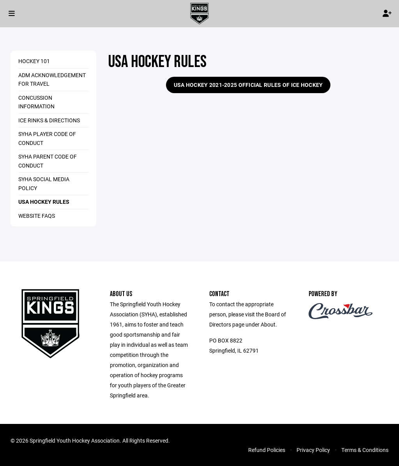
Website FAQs (36, 215)
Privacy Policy (313, 450)
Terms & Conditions (364, 450)
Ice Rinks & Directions (49, 120)
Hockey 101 (34, 61)
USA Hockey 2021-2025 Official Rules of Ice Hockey (248, 84)
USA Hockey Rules (43, 201)
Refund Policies (266, 450)
